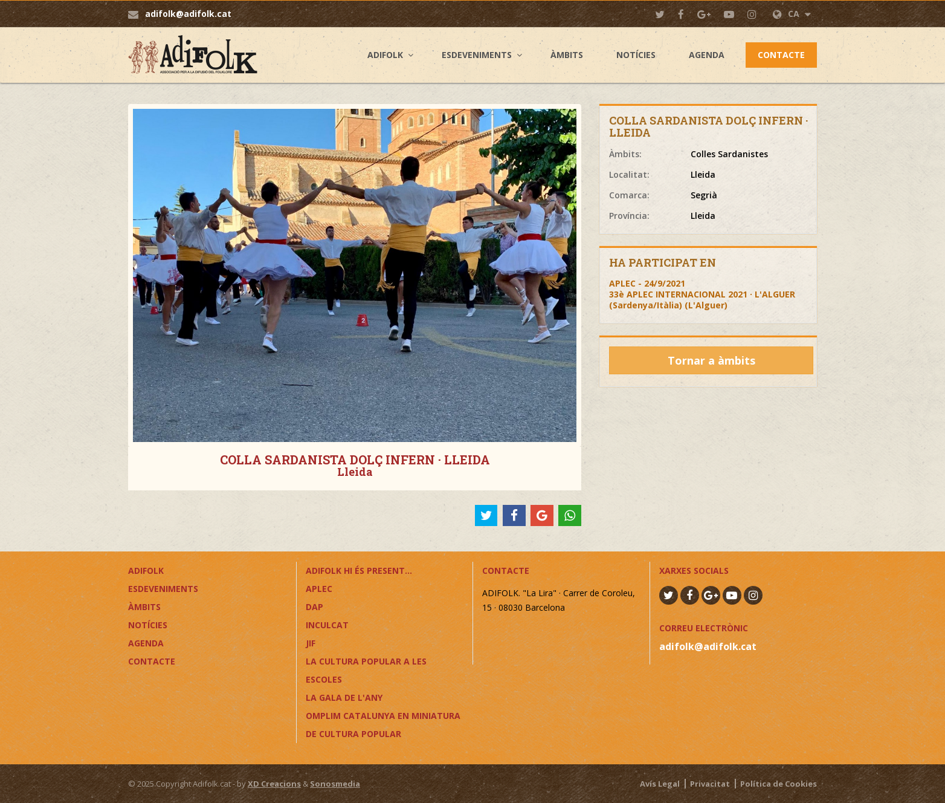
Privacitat (710, 783)
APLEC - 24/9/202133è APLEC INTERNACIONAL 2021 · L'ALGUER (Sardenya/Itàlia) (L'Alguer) (702, 294)
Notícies (636, 54)
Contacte (781, 54)
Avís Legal (660, 783)
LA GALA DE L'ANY (344, 697)
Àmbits (566, 54)
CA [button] (792, 13)
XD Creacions (274, 783)
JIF (310, 643)
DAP (314, 607)
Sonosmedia (335, 783)
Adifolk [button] (385, 54)
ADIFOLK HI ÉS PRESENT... (359, 570)
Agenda (706, 54)
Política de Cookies (778, 783)
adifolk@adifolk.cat (188, 13)
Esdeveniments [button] (477, 54)
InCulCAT (327, 625)
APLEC (319, 588)
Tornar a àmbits (711, 360)
